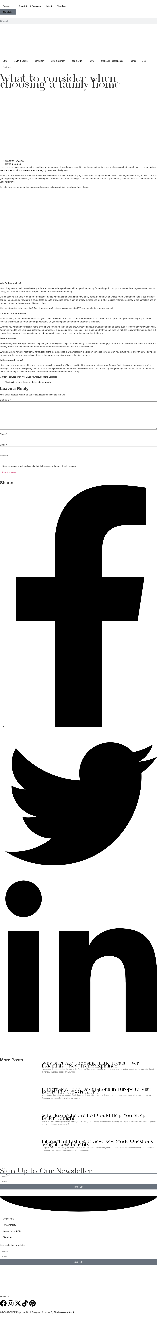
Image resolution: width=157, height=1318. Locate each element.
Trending (61, 6)
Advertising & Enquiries (30, 6)
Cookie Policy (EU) (12, 1231)
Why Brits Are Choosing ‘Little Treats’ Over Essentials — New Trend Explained (90, 1065)
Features (7, 67)
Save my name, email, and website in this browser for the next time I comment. (39, 466)
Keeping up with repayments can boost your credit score (33, 333)
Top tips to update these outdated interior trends (28, 382)
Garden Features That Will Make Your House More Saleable (28, 377)
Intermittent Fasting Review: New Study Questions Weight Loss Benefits (97, 1143)
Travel (91, 61)
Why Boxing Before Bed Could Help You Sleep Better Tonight (94, 1117)
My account (8, 1219)
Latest (49, 6)
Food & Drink (77, 61)
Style (5, 61)
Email (3, 445)
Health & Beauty (20, 61)
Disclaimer (8, 1237)
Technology (39, 61)
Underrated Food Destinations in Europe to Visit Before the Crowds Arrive (96, 1091)
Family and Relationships (111, 61)
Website (4, 455)
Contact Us (8, 6)
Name (3, 434)
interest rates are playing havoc (38, 170)
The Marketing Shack (64, 1312)
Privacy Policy (9, 1225)
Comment (5, 400)
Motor (144, 61)
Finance (132, 61)
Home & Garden (57, 61)
